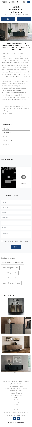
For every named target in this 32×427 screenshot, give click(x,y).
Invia (16, 247)
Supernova (25, 14)
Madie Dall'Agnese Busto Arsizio (12, 262)
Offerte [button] (6, 144)
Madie (19, 14)
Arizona (16, 354)
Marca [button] (6, 129)
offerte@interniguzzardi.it (18, 388)
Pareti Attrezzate (16, 395)
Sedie (16, 397)
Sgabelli (16, 402)
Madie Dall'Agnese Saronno (11, 278)
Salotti (16, 404)
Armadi (16, 409)
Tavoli (16, 400)
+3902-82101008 (17, 386)
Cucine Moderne (16, 391)
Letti (16, 407)
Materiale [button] (7, 133)
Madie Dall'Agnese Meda (10, 268)
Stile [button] (5, 136)
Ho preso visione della (16, 241)
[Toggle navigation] (28, 2)
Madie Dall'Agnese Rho (10, 273)
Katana (16, 373)
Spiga (16, 316)
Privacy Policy (23, 241)
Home (5, 14)
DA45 (16, 335)
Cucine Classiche (16, 393)
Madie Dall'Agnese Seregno (11, 283)
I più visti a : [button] (7, 140)
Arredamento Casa (12, 14)
